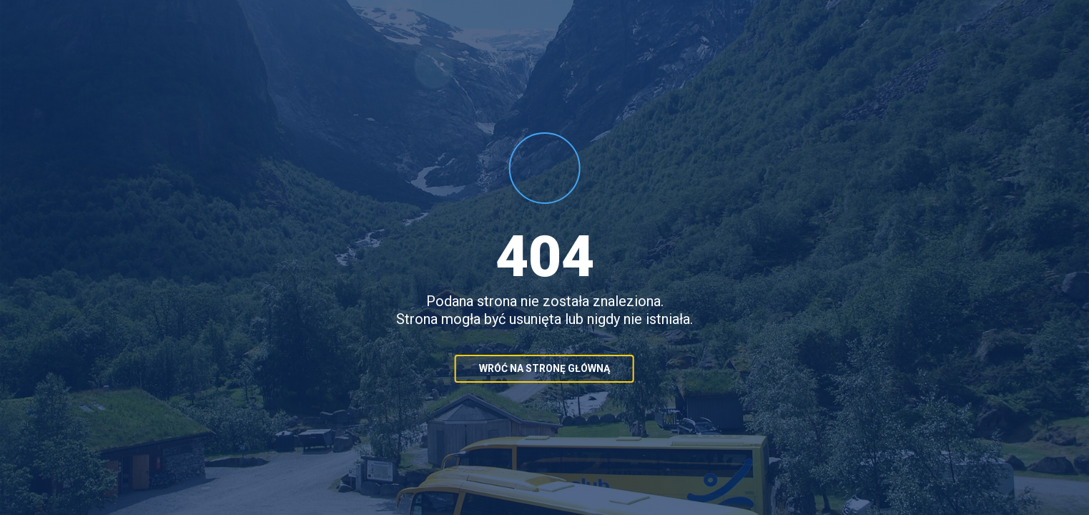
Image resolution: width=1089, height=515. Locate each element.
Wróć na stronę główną (544, 368)
